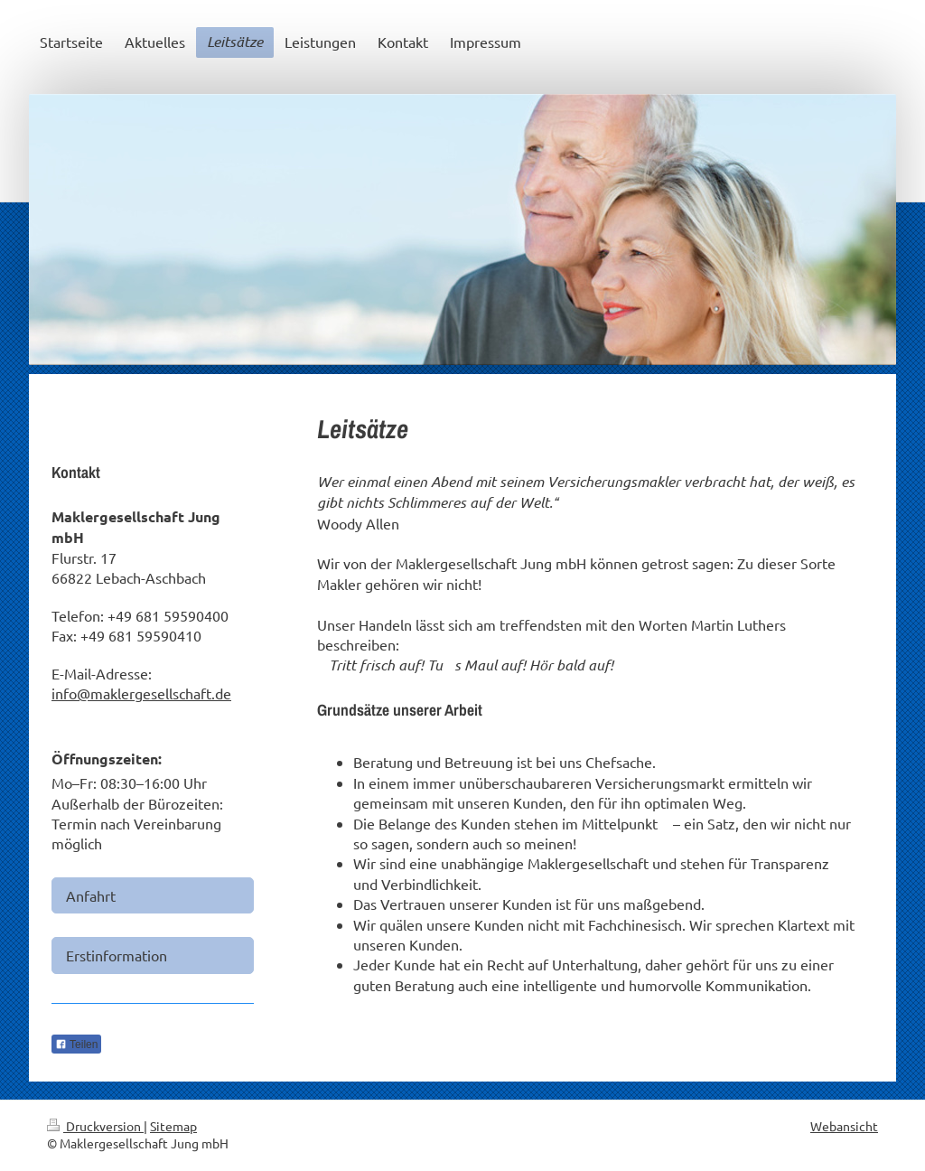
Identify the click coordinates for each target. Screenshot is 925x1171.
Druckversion (95, 1126)
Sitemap (173, 1126)
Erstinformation (116, 955)
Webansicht (844, 1126)
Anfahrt (91, 895)
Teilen (76, 1044)
